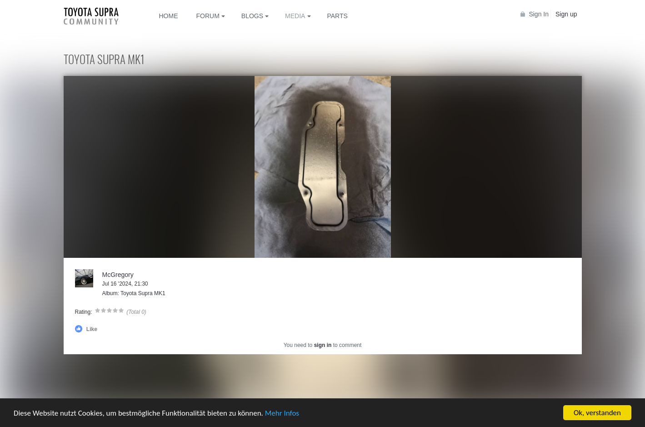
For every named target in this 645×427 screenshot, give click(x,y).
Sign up (566, 14)
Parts (337, 16)
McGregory (118, 274)
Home (168, 16)
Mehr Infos (282, 413)
